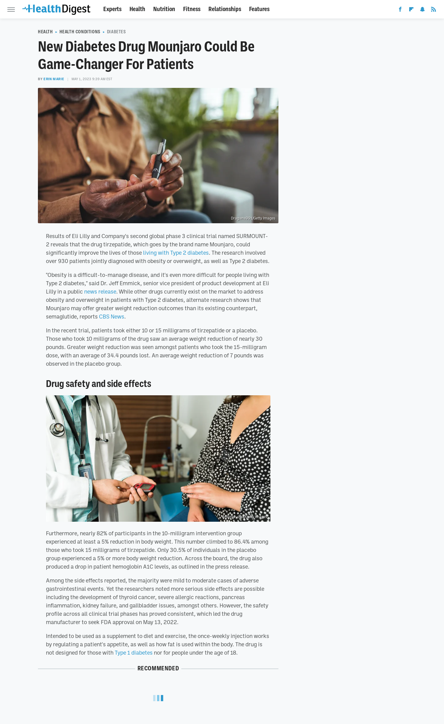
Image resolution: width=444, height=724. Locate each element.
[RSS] (433, 10)
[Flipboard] (411, 10)
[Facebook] (400, 10)
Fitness (191, 9)
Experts (112, 9)
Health (137, 9)
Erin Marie (53, 79)
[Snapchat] (422, 10)
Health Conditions (80, 31)
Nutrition (164, 9)
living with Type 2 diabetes (176, 252)
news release (100, 291)
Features (259, 9)
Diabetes (116, 31)
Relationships (224, 9)
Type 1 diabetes (134, 652)
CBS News (111, 316)
